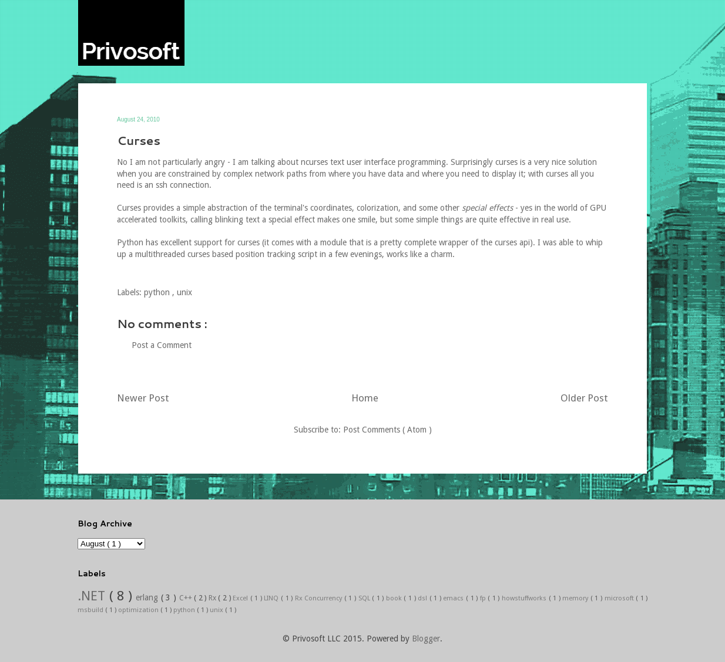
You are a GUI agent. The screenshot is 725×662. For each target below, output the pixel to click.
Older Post (584, 398)
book (395, 598)
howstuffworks (525, 598)
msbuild (91, 610)
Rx (214, 597)
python (158, 292)
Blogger (426, 638)
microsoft (620, 598)
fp (484, 598)
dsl (423, 598)
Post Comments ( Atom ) (387, 429)
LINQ (272, 598)
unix (184, 292)
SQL (365, 598)
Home (364, 398)
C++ (186, 597)
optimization (139, 610)
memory (576, 598)
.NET (93, 595)
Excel (241, 598)
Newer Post (143, 398)
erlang (148, 597)
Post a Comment (162, 345)
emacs (454, 598)
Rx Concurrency (319, 598)
